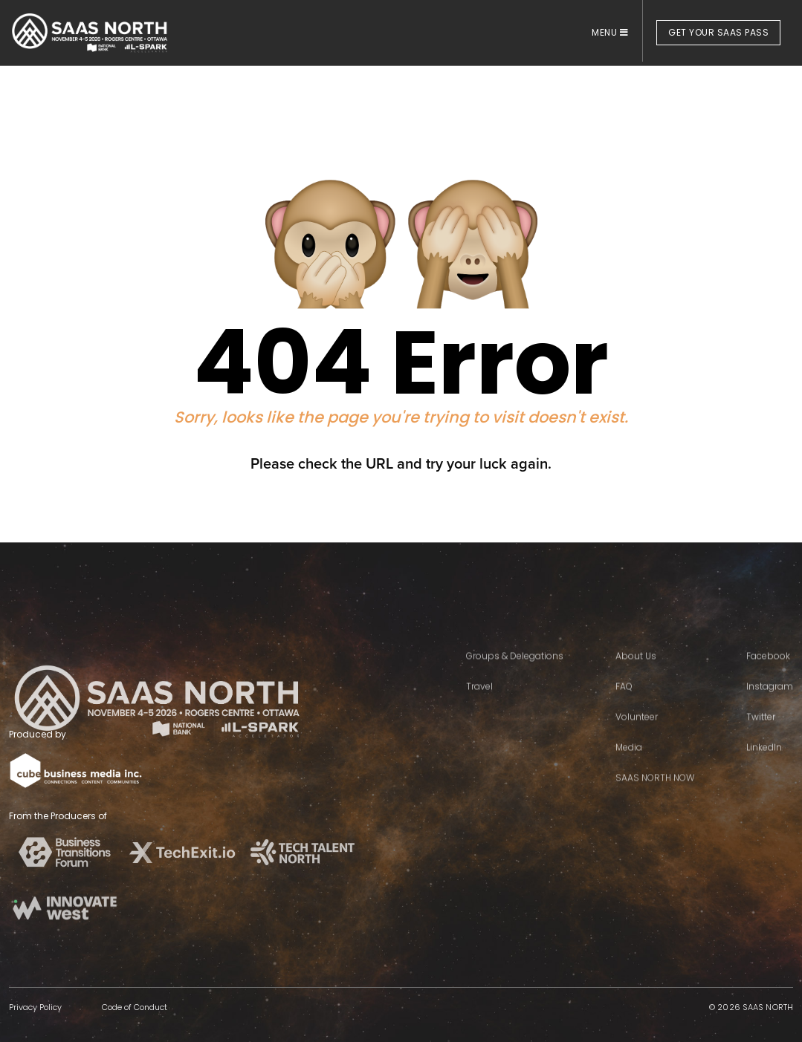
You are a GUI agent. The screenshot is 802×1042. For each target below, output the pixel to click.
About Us (635, 678)
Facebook (768, 678)
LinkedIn (764, 769)
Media (628, 769)
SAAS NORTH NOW (654, 800)
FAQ (624, 709)
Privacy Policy (35, 1007)
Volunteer (636, 739)
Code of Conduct (134, 1007)
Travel (479, 709)
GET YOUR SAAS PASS (718, 32)
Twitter (760, 739)
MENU (610, 32)
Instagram (769, 709)
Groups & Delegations (514, 678)
